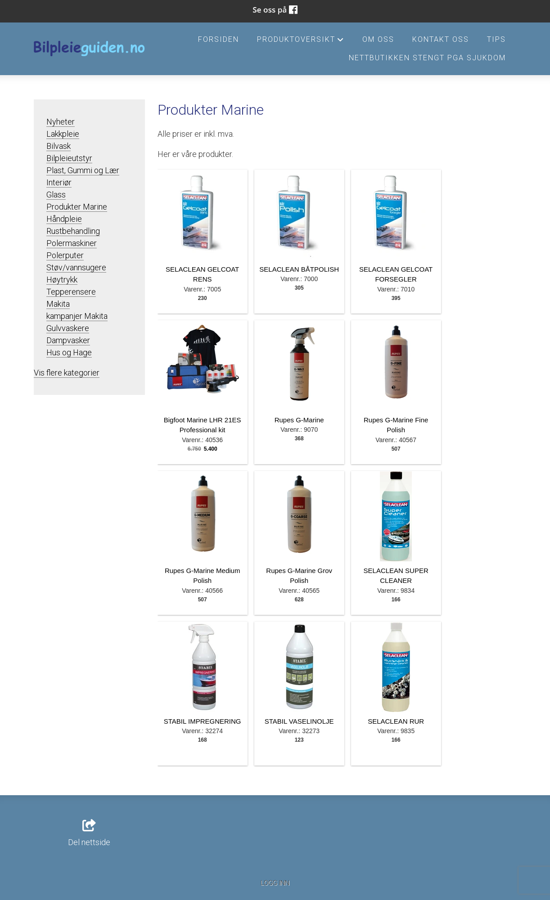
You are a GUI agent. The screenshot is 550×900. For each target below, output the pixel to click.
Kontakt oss (440, 39)
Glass (56, 194)
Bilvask (58, 146)
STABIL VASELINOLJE (299, 721)
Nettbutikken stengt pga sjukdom (427, 58)
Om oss (378, 39)
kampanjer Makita (77, 316)
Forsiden (218, 39)
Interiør (59, 182)
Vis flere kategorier (66, 372)
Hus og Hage (69, 352)
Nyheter (60, 121)
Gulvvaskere (67, 328)
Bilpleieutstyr (69, 158)
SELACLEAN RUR (396, 721)
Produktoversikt (300, 42)
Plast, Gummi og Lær (82, 170)
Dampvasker (68, 340)
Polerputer (65, 255)
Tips (496, 39)
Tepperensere (71, 291)
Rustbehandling (73, 231)
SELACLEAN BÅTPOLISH (299, 269)
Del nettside (89, 833)
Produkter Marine (76, 206)
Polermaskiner (71, 243)
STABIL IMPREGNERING (202, 721)
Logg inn (275, 883)
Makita (58, 304)
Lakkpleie (62, 134)
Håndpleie (64, 219)
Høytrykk (61, 279)
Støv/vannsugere (76, 267)
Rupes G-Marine (299, 420)
